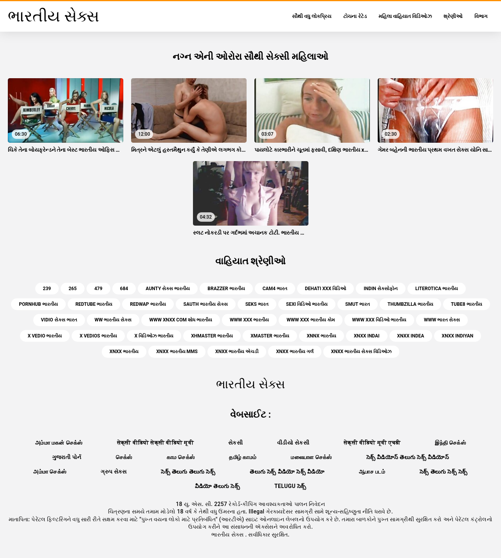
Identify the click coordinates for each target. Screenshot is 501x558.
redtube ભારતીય (94, 304)
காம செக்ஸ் (181, 457)
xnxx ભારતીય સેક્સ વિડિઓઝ (361, 351)
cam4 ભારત (275, 288)
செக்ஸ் (124, 457)
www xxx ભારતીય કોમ (310, 320)
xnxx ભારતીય (124, 351)
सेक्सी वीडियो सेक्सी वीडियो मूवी (155, 443)
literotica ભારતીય (436, 288)
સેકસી (235, 443)
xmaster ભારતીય (269, 336)
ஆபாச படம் (372, 471)
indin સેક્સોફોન (381, 288)
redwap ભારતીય (148, 304)
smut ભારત (357, 304)
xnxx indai (367, 336)
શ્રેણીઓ (453, 16)
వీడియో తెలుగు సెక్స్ (217, 486)
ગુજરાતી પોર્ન (66, 457)
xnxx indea (410, 336)
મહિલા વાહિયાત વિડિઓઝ (405, 16)
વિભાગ (480, 16)
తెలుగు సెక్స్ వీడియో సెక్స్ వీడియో (287, 471)
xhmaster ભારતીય (212, 336)
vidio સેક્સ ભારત (59, 320)
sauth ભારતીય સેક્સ (206, 304)
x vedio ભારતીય (45, 336)
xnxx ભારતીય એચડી (236, 351)
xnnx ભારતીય (321, 336)
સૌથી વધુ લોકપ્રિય (312, 16)
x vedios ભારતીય (98, 336)
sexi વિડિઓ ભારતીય (307, 304)
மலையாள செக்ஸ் (311, 457)
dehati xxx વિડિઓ (325, 288)
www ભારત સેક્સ (442, 320)
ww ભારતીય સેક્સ (113, 320)
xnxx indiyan (458, 336)
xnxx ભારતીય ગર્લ (294, 351)
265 (72, 288)
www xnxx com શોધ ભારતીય (180, 320)
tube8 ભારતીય (466, 304)
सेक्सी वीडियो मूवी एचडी (372, 443)
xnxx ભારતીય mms (177, 351)
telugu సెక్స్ (290, 486)
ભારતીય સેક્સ (228, 534)
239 (47, 288)
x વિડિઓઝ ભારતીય (154, 336)
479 (98, 288)
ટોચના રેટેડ (354, 16)
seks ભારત (257, 304)
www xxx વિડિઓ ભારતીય (379, 320)
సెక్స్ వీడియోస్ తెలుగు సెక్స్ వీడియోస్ (407, 457)
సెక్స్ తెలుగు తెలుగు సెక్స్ (188, 471)
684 (124, 288)
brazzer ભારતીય (226, 288)
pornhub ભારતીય (38, 304)
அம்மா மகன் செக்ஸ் (59, 443)
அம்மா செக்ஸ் (49, 471)
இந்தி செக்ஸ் (450, 443)
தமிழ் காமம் (242, 457)
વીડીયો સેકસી (293, 443)
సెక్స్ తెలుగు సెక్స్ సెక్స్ (444, 471)
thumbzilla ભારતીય (410, 304)
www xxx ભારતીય (249, 320)
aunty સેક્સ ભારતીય (168, 288)
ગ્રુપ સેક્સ (113, 471)
